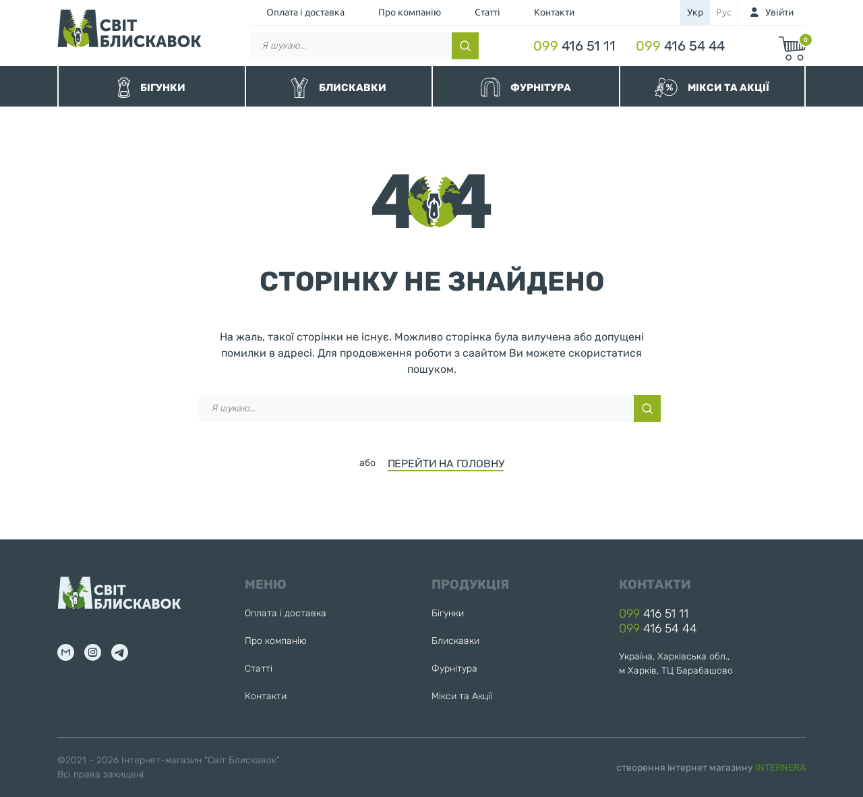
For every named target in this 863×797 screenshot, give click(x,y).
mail (65, 652)
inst (92, 652)
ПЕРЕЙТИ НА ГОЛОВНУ (446, 463)
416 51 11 (574, 46)
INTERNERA (780, 767)
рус (724, 12)
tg (119, 652)
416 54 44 (680, 46)
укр (695, 12)
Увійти (779, 12)
